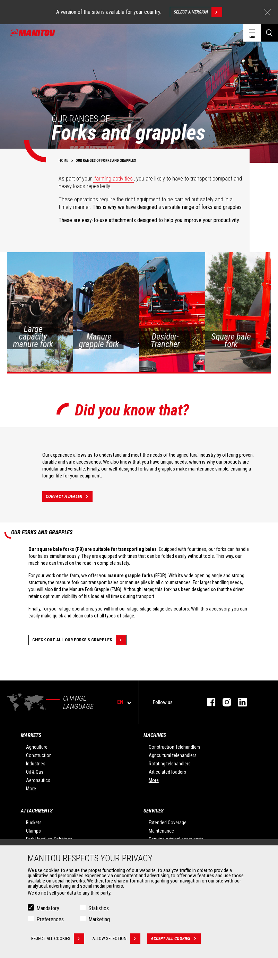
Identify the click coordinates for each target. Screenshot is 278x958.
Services (154, 811)
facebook (208, 702)
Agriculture (36, 747)
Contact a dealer (69, 496)
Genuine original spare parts (176, 839)
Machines (155, 735)
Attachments (37, 811)
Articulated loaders (167, 772)
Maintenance (161, 831)
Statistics (98, 909)
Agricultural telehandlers (173, 755)
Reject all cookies (57, 939)
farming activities (113, 178)
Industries (35, 763)
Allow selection (117, 939)
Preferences (50, 920)
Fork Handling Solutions (49, 839)
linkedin (239, 702)
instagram (223, 702)
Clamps (33, 831)
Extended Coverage (167, 822)
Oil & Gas (34, 772)
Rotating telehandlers (170, 763)
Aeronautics (38, 780)
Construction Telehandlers (174, 747)
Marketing (99, 920)
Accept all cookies (176, 939)
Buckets (34, 822)
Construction (39, 755)
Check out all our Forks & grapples (79, 640)
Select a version (198, 12)
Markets (31, 735)
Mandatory (47, 909)
